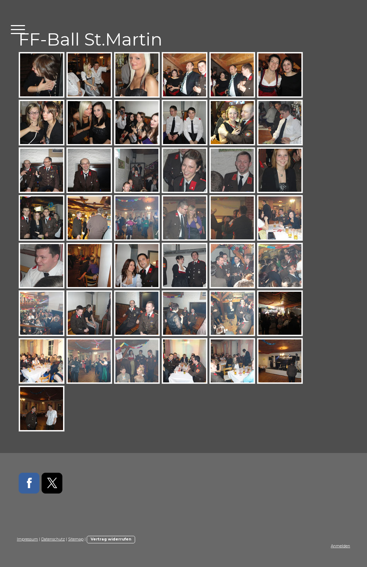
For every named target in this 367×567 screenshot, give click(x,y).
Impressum (27, 539)
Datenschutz (53, 539)
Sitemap (76, 539)
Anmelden (340, 546)
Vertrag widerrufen (111, 539)
